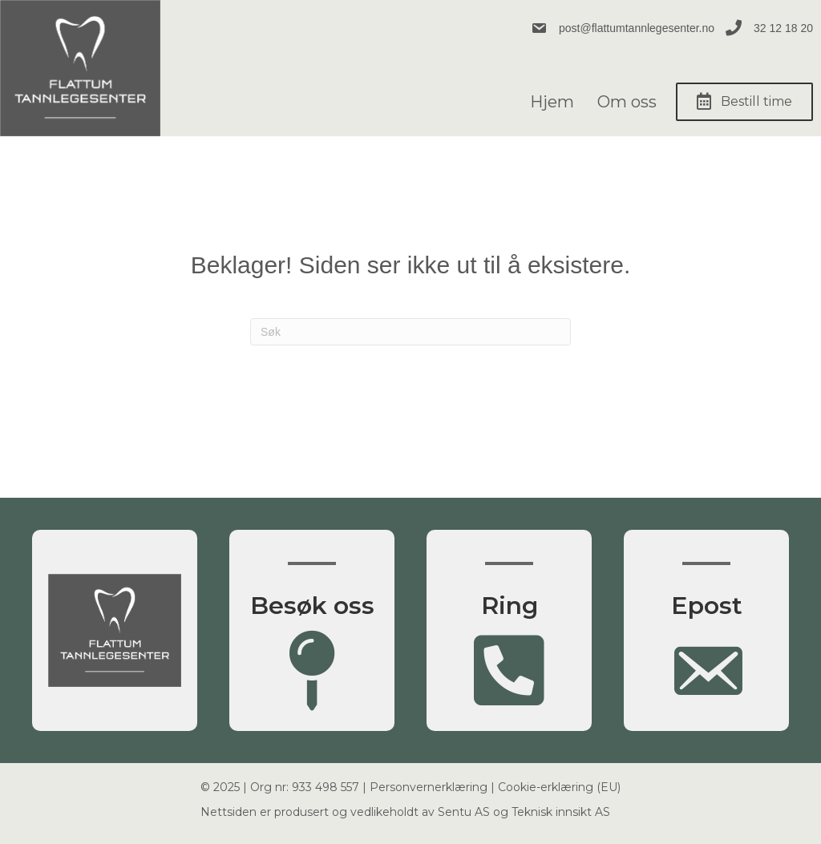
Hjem (552, 101)
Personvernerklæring (428, 787)
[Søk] (410, 331)
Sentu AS (464, 812)
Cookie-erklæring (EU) (559, 787)
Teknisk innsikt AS (561, 812)
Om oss (627, 101)
